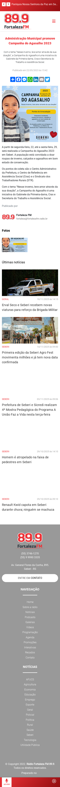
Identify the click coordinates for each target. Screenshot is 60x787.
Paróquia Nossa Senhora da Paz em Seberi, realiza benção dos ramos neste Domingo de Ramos (35, 4)
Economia (30, 689)
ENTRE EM (30, 578)
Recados (30, 652)
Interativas (30, 647)
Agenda (30, 637)
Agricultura (30, 684)
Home (30, 602)
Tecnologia (30, 740)
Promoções (30, 642)
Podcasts (30, 617)
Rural (30, 724)
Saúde (30, 729)
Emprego (30, 699)
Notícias (30, 612)
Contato (30, 657)
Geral (30, 709)
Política (30, 719)
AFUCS (30, 679)
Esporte (30, 704)
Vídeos (30, 627)
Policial (30, 714)
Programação (30, 632)
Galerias (30, 622)
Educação (30, 694)
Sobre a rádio (30, 607)
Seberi (30, 734)
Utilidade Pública (30, 744)
